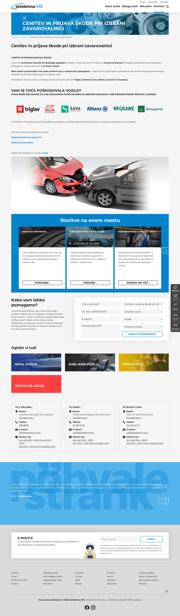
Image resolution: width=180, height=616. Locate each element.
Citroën (79, 576)
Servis (110, 576)
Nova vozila (112, 6)
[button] (166, 250)
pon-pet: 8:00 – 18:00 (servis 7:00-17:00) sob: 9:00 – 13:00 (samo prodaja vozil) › (37, 443)
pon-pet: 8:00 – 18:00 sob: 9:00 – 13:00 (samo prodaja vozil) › (91, 442)
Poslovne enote (19, 580)
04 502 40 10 (132, 425)
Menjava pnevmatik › (35, 232)
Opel (77, 580)
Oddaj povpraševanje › (142, 334)
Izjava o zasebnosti (148, 576)
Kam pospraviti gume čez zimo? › (137, 232)
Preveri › (90, 282)
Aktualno (146, 6)
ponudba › (42, 282)
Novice (14, 584)
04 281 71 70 (78, 425)
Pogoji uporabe (146, 573)
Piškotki (143, 584)
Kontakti (111, 580)
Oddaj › (151, 539)
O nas (142, 2)
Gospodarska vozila (52, 580)
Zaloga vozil (130, 6)
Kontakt (165, 2)
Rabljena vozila (50, 573)
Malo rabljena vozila (52, 576)
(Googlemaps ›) (26, 418)
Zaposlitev (153, 2)
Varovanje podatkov (149, 580)
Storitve (159, 6)
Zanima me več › (138, 282)
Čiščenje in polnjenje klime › (88, 232)
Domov (14, 37)
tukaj (110, 553)
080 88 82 (24, 425)
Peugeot (79, 573)
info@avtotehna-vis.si (29, 432)
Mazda (78, 584)
